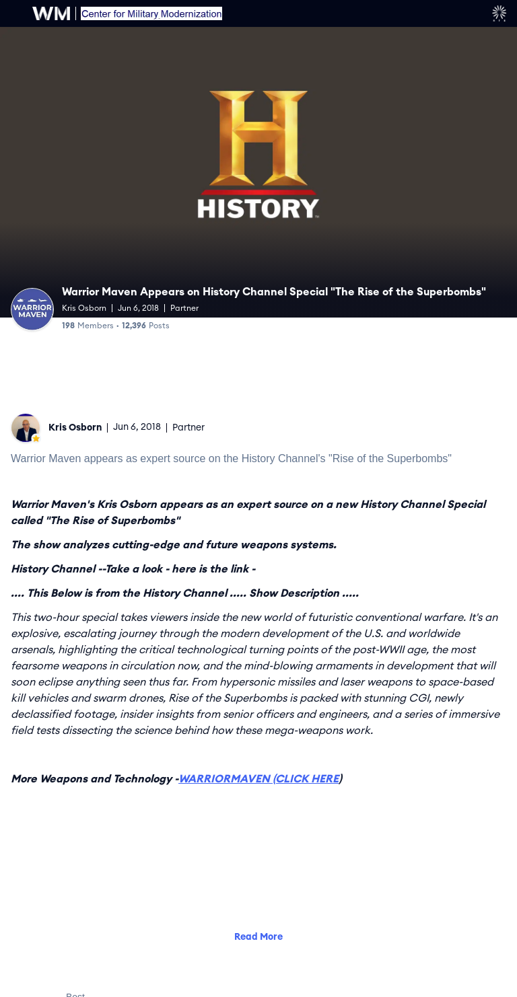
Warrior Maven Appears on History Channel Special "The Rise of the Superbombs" (274, 292)
